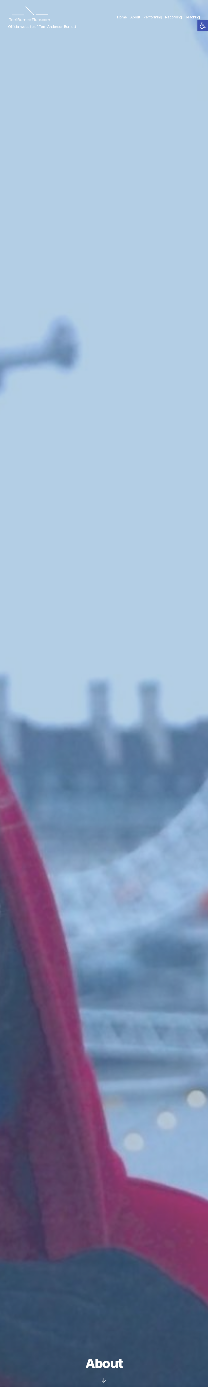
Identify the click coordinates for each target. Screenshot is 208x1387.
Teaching (192, 18)
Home (122, 18)
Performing (152, 18)
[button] (202, 25)
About (135, 18)
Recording (173, 18)
